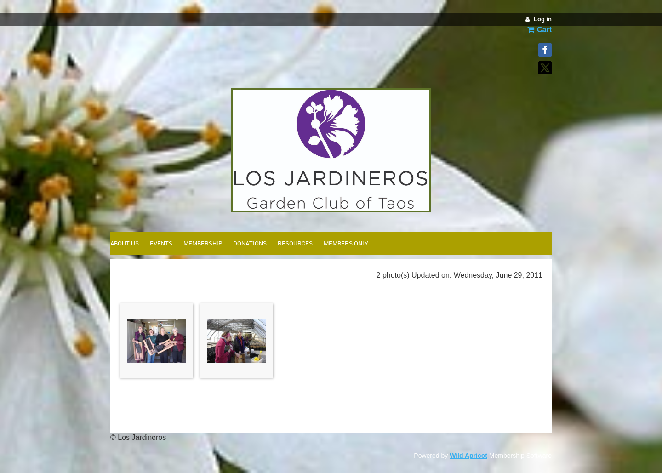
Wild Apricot (468, 455)
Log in (543, 19)
